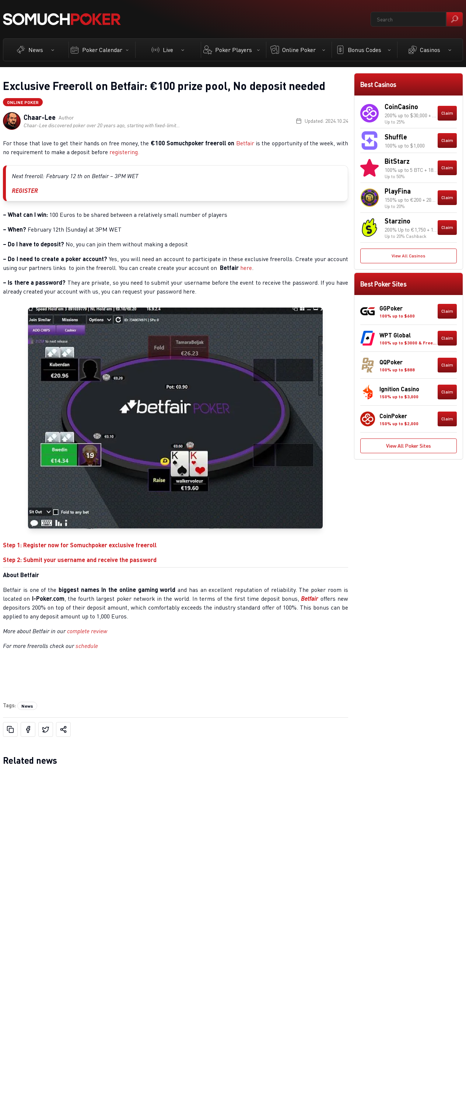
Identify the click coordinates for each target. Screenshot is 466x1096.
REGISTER (25, 190)
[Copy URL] (10, 729)
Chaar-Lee (40, 117)
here (246, 267)
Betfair (245, 143)
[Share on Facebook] (28, 729)
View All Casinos (408, 256)
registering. (124, 152)
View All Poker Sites (408, 446)
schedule (87, 645)
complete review (87, 631)
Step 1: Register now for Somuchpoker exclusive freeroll (80, 544)
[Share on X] (45, 729)
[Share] (63, 729)
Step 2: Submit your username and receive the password (80, 559)
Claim (447, 113)
